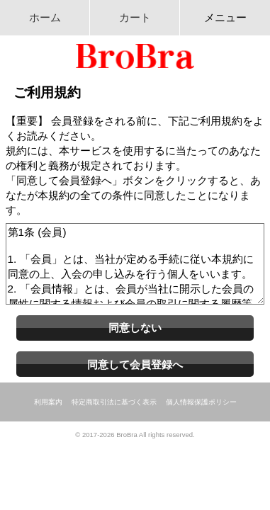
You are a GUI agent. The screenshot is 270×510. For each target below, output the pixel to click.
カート (135, 17)
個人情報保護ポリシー (201, 402)
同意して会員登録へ (135, 364)
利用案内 (48, 402)
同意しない (135, 328)
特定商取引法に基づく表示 (114, 402)
